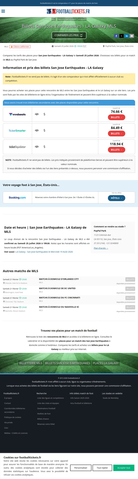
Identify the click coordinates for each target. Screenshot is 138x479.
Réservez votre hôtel (46, 424)
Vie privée (8, 422)
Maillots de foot (43, 413)
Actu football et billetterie (81, 403)
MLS (53, 19)
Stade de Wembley (110, 398)
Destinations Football (46, 408)
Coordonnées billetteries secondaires (14, 410)
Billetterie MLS (30, 363)
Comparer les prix (67, 35)
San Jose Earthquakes (67, 19)
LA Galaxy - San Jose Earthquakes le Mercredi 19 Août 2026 (44, 251)
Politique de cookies (12, 417)
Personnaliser (80, 467)
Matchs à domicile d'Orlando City (87, 279)
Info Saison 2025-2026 (79, 398)
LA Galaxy (82, 19)
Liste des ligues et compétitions (50, 398)
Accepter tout (123, 467)
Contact (7, 403)
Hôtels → (116, 198)
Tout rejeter (102, 467)
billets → (116, 117)
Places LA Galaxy (106, 363)
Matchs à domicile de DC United (87, 289)
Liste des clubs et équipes (48, 403)
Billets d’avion (43, 419)
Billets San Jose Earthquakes (67, 363)
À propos (8, 398)
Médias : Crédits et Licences (16, 433)
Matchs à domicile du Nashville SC (87, 307)
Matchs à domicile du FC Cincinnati (87, 298)
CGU (6, 428)
